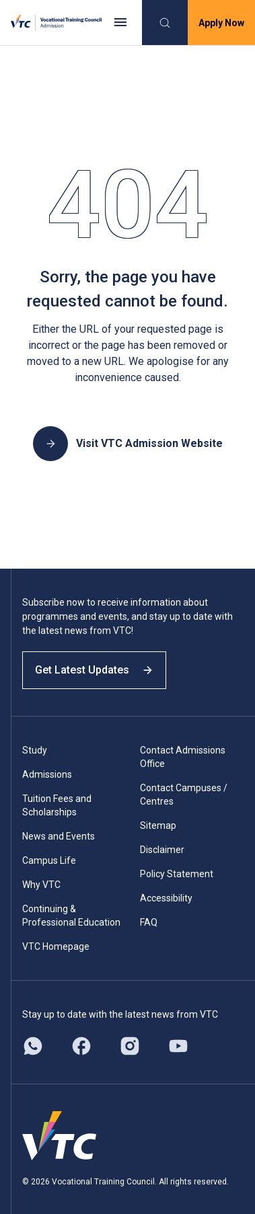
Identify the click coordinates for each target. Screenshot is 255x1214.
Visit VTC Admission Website (128, 443)
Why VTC (41, 884)
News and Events (58, 836)
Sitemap (158, 825)
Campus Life (49, 860)
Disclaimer (162, 849)
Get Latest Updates (94, 669)
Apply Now (221, 22)
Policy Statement (176, 873)
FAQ (148, 922)
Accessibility (166, 898)
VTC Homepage (55, 946)
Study (34, 750)
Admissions (47, 774)
